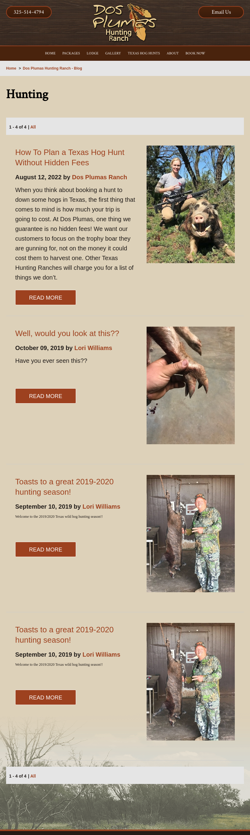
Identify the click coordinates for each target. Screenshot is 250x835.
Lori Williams (93, 348)
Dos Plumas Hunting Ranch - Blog (52, 68)
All (33, 127)
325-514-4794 (29, 12)
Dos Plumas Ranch (99, 177)
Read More (45, 298)
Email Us (221, 12)
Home (11, 68)
